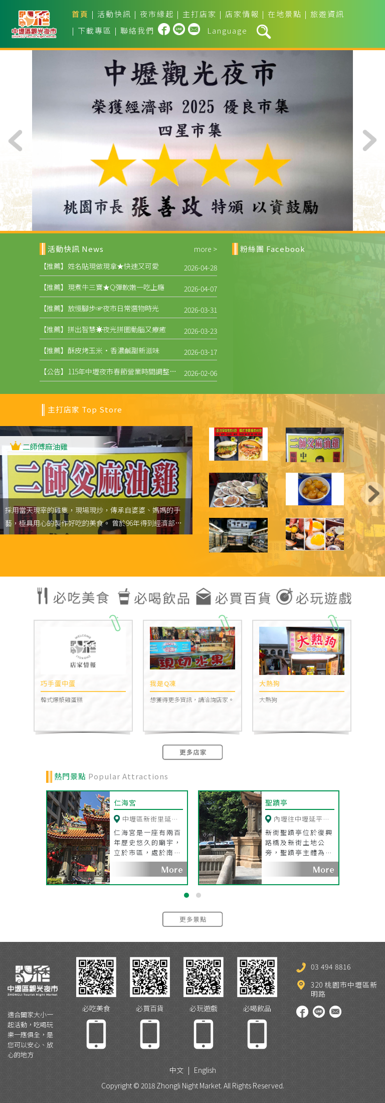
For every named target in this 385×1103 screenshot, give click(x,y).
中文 (176, 1067)
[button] (186, 892)
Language (227, 30)
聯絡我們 (137, 30)
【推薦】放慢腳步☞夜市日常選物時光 (99, 308)
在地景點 (285, 14)
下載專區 (95, 30)
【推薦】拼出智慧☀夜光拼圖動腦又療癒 (103, 329)
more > (205, 249)
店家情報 (242, 14)
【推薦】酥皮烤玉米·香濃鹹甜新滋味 (99, 350)
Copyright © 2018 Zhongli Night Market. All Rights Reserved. (192, 1082)
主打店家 (199, 14)
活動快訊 (114, 14)
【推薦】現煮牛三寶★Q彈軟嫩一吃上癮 (102, 287)
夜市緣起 (157, 14)
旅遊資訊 (327, 14)
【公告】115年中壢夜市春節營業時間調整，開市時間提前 (129, 371)
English (205, 1067)
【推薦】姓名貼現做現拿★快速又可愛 (99, 266)
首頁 (80, 14)
